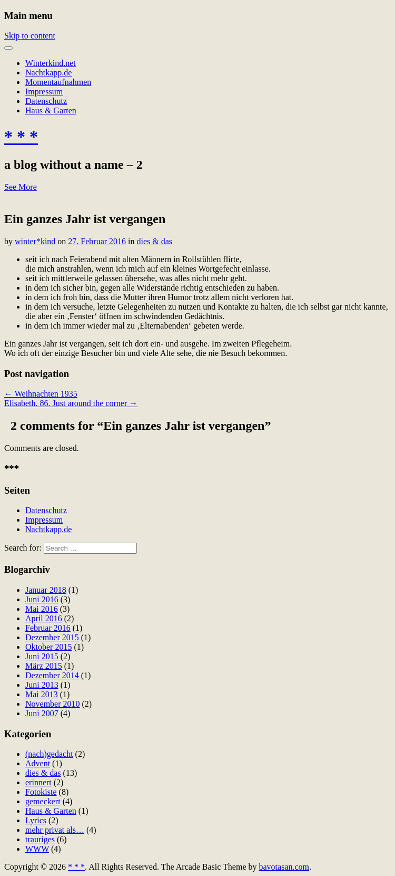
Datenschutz (46, 101)
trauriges (40, 839)
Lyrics (35, 820)
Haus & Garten (50, 110)
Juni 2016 (41, 599)
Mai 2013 (41, 694)
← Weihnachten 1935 (40, 393)
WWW (37, 848)
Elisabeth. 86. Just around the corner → (70, 403)
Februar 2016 (48, 627)
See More (20, 186)
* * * (21, 136)
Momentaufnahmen (58, 82)
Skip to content (29, 35)
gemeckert (43, 801)
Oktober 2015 (48, 646)
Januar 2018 (45, 589)
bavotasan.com (284, 866)
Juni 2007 (41, 713)
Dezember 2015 (52, 637)
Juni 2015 (41, 656)
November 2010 (52, 703)
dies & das (155, 241)
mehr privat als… (54, 829)
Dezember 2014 (52, 675)
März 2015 (43, 665)
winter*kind (35, 241)
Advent (37, 763)
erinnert (38, 782)
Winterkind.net (50, 63)
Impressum (44, 91)
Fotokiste (41, 791)
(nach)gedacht (49, 753)
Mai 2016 (41, 608)
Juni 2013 (41, 684)
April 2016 (43, 618)
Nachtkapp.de (48, 72)
